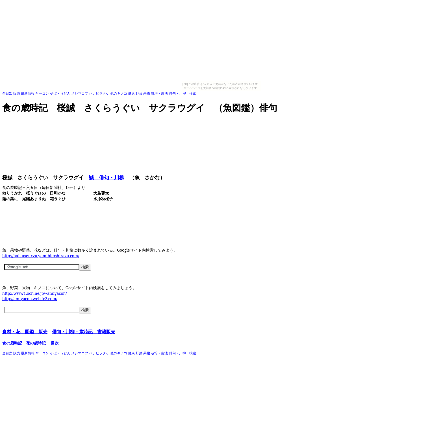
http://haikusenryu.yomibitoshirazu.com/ (40, 255)
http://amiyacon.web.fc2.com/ (29, 298)
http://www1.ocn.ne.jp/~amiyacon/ (34, 293)
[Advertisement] (105, 123)
